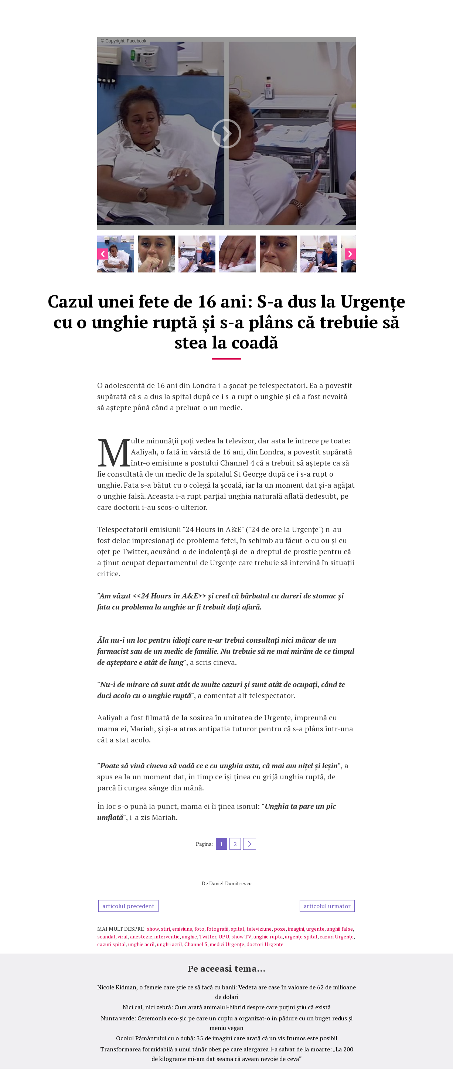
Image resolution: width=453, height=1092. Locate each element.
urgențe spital (301, 936)
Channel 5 (195, 944)
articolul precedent (128, 906)
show (153, 928)
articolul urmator (327, 906)
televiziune (259, 928)
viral (122, 936)
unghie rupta (268, 936)
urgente (315, 928)
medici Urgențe (227, 944)
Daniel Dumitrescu (230, 883)
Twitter (207, 936)
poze (280, 928)
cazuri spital (111, 944)
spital (237, 928)
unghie (189, 936)
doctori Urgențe (264, 944)
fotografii (217, 928)
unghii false (340, 928)
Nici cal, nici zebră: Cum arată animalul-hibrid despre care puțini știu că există (227, 1007)
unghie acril (141, 944)
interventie (167, 936)
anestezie (141, 936)
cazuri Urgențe (337, 936)
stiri (165, 928)
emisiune (182, 928)
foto (199, 928)
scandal (106, 936)
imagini (296, 928)
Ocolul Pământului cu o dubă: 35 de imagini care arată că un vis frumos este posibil (226, 1038)
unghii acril (169, 944)
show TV (241, 936)
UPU (223, 936)
